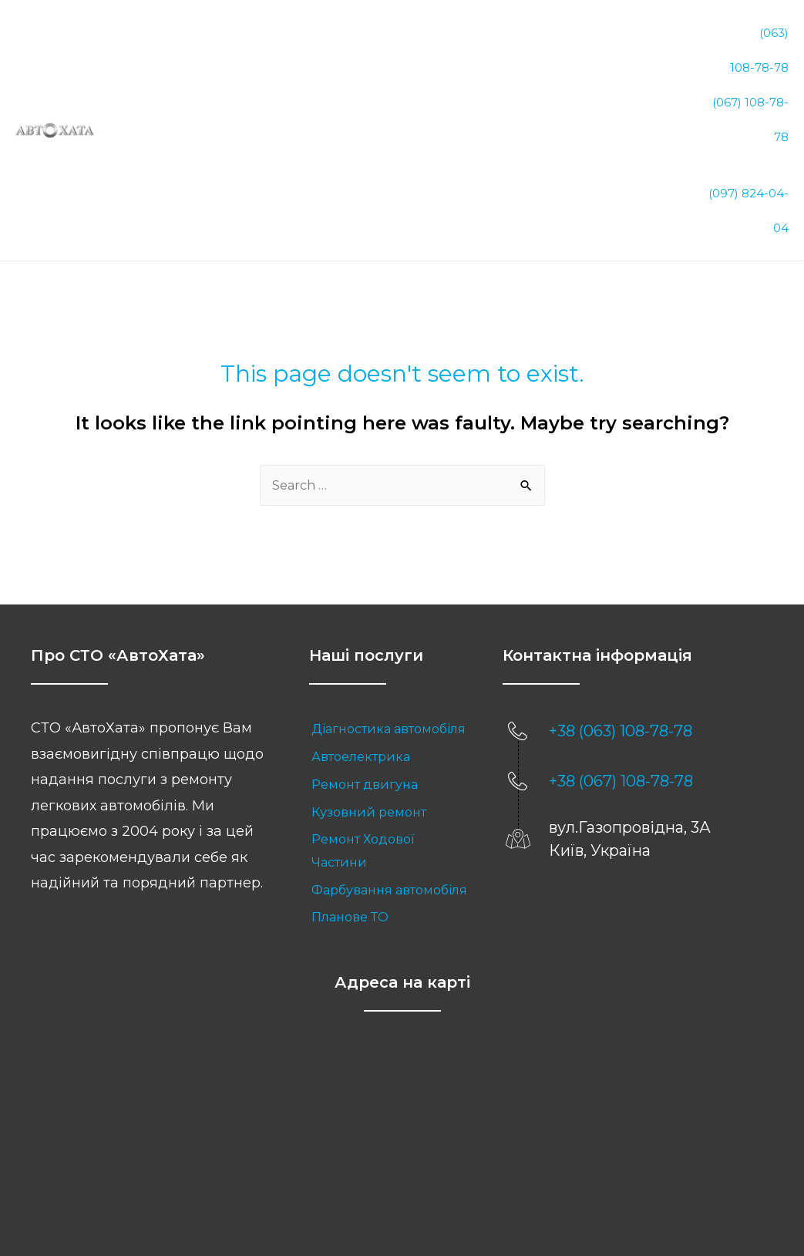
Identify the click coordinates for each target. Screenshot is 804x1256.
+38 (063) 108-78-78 (620, 651)
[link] (390, 650)
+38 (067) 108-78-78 (621, 701)
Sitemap (461, 1191)
